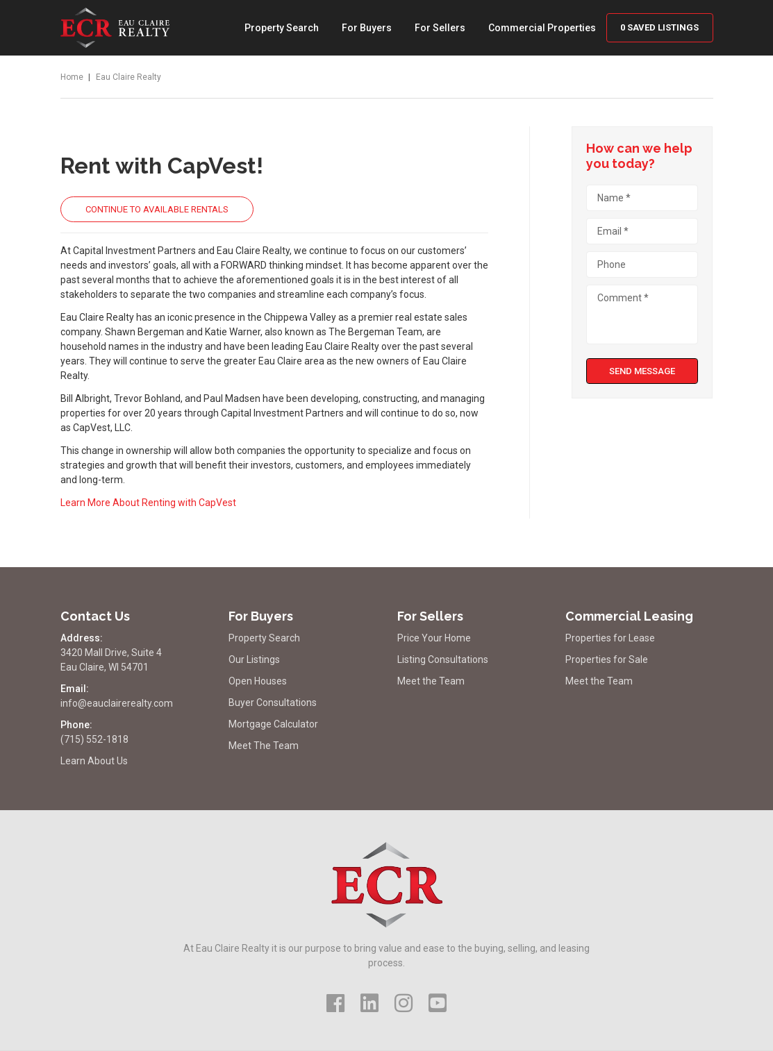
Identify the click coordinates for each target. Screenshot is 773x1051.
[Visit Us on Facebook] (335, 1003)
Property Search (281, 27)
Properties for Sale (606, 659)
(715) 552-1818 (94, 739)
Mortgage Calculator (273, 724)
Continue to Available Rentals (156, 209)
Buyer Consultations (272, 702)
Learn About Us (94, 760)
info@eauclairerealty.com (116, 703)
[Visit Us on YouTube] (438, 1003)
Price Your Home (434, 638)
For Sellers (440, 27)
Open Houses (257, 681)
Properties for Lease (610, 638)
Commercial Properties (542, 27)
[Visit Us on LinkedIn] (369, 1003)
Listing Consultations (442, 659)
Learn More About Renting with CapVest (148, 502)
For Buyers (367, 27)
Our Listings (254, 659)
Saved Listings (659, 27)
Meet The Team (263, 745)
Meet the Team (431, 681)
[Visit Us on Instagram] (403, 1003)
